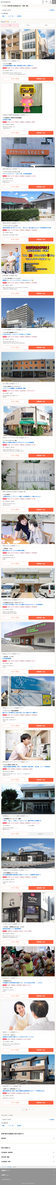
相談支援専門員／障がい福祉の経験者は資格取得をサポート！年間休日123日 (23, 1091)
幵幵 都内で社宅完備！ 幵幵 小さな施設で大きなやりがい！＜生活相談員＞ (23, 604)
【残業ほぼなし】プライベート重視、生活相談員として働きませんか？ (22, 496)
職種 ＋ (3, 16)
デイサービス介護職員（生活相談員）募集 (14, 388)
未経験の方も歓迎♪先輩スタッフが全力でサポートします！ (19, 1037)
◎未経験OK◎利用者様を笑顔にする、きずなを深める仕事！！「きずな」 (23, 982)
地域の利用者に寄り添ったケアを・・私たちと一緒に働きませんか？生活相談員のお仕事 (27, 227)
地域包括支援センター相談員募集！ (12, 928)
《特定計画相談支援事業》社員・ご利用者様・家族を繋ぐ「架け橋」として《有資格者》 (27, 766)
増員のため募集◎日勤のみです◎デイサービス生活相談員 (18, 442)
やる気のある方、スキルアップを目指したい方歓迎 (16, 334)
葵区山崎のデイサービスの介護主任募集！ (14, 550)
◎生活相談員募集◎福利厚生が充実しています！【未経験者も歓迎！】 (22, 874)
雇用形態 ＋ (19, 16)
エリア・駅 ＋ (11, 16)
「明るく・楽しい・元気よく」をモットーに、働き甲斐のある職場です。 (22, 820)
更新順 (46, 25)
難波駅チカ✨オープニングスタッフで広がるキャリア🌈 (18, 280)
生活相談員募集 (7, 658)
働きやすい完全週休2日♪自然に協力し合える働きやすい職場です (20, 712)
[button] (28, 52)
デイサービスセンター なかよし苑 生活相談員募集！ (18, 173)
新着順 (28, 25)
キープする (15, 79)
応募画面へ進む (40, 78)
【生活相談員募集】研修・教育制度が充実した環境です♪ (18, 65)
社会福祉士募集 (7, 119)
